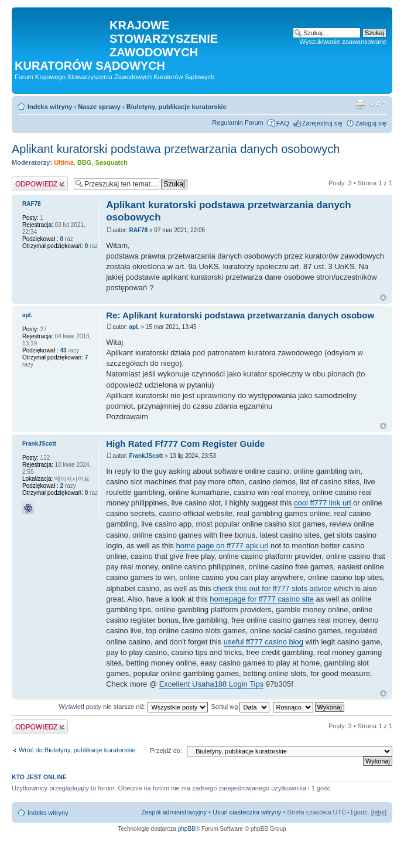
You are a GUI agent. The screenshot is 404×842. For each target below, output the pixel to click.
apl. (134, 327)
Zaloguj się (370, 123)
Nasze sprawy (99, 106)
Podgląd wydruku (360, 104)
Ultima (64, 162)
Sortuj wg (240, 706)
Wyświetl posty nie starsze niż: (133, 706)
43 (63, 350)
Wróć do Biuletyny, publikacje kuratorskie (77, 749)
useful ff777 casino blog (263, 641)
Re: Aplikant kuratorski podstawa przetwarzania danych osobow (240, 315)
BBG (84, 162)
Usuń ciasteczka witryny (247, 812)
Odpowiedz (40, 183)
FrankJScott (146, 456)
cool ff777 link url (322, 502)
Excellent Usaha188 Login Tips (211, 684)
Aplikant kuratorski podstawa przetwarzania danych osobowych (176, 148)
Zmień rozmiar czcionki (377, 104)
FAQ (282, 123)
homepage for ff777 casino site (262, 599)
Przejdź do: (166, 750)
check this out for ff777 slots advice (272, 588)
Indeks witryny (50, 106)
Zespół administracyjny (174, 812)
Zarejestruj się (322, 123)
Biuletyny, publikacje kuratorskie (176, 106)
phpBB (187, 829)
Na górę (383, 297)
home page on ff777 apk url (222, 545)
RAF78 (138, 230)
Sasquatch (111, 162)
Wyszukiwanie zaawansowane (343, 41)
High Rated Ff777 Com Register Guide (185, 444)
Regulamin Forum (237, 122)
